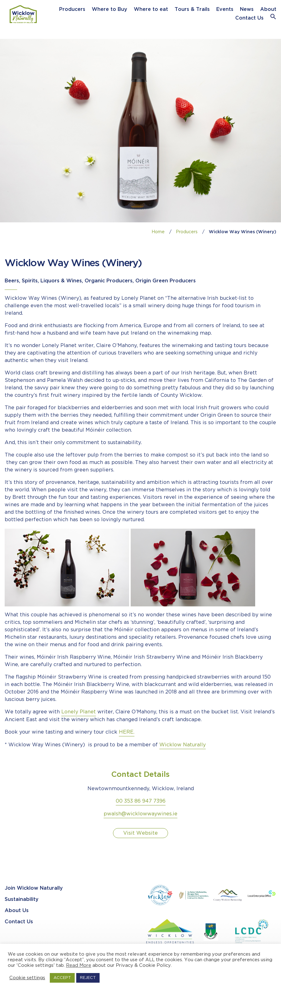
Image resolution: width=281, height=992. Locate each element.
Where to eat (151, 9)
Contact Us (249, 18)
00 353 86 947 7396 (141, 801)
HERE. (126, 732)
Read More (78, 965)
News (247, 9)
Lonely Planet (78, 712)
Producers (72, 9)
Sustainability (22, 899)
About (268, 9)
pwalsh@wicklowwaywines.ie (140, 814)
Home (158, 232)
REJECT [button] (88, 978)
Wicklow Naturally (182, 745)
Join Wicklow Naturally (34, 888)
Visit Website (140, 833)
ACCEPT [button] (62, 978)
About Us (17, 910)
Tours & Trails (192, 9)
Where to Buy (109, 9)
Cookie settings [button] (27, 978)
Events (224, 9)
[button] (273, 18)
